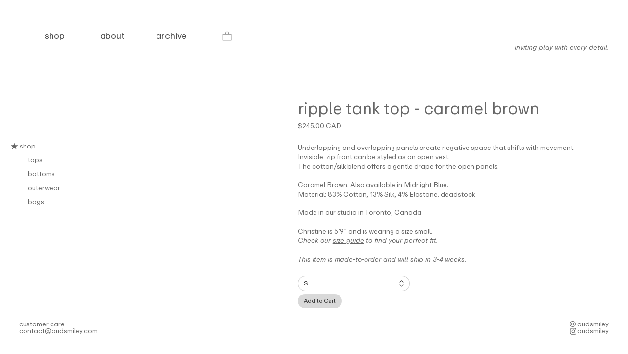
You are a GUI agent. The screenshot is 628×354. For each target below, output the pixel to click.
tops (35, 160)
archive (171, 35)
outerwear (44, 188)
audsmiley (593, 331)
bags (36, 202)
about (112, 35)
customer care (42, 324)
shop (23, 146)
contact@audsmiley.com (58, 331)
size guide (348, 240)
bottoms (41, 173)
